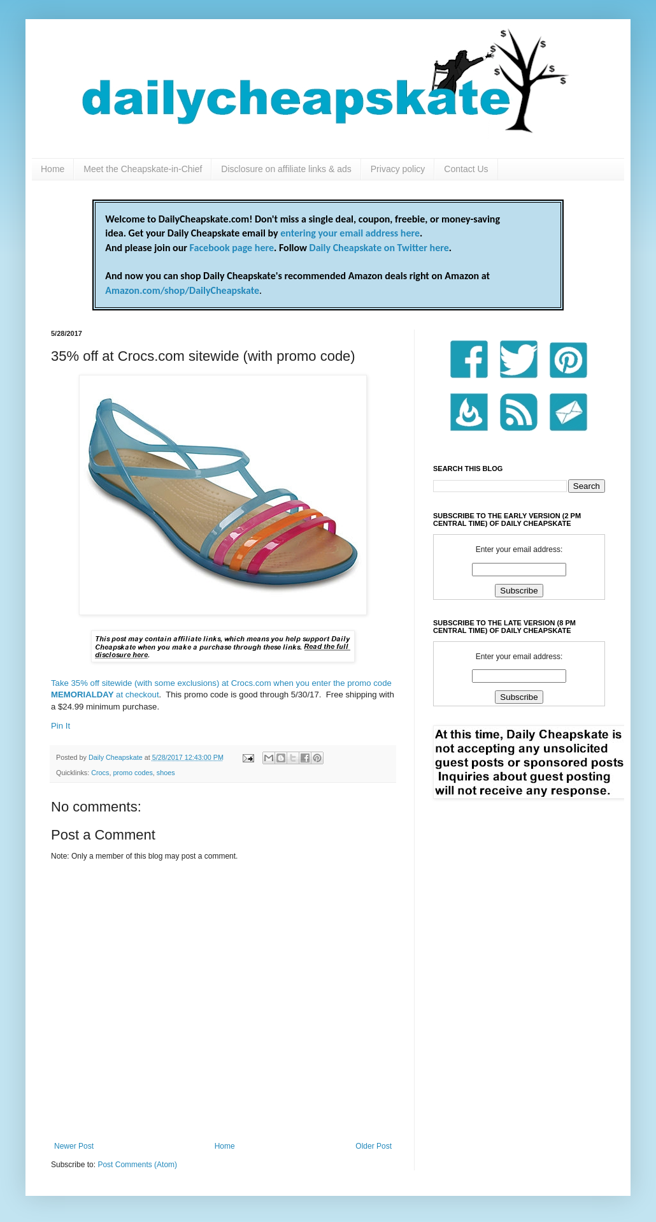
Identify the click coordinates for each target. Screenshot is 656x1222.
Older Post (373, 1146)
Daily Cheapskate (117, 757)
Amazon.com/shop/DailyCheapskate (182, 290)
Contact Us (466, 169)
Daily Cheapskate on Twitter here (379, 248)
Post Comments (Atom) (137, 1164)
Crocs (100, 772)
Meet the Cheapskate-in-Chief (142, 169)
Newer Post (74, 1146)
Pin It (60, 726)
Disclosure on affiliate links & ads (286, 169)
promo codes (132, 772)
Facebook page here (232, 248)
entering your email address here (350, 233)
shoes (166, 772)
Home (52, 169)
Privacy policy (398, 169)
